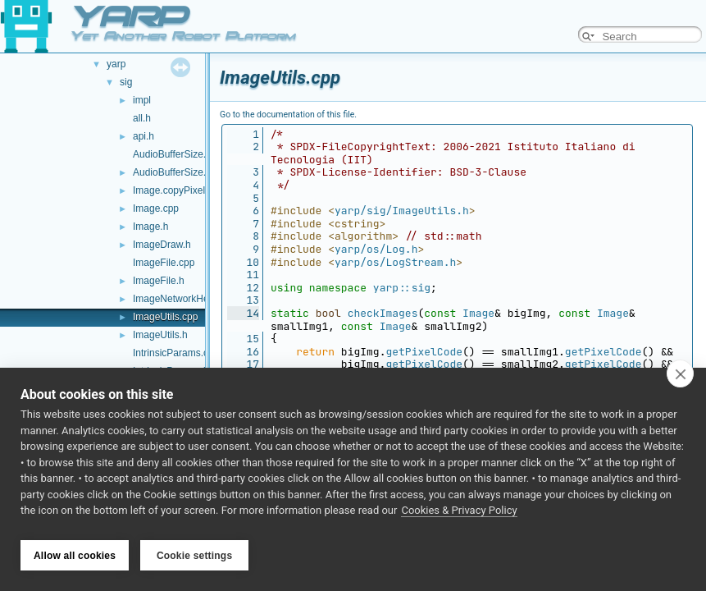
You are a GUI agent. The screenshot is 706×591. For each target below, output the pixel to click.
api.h (143, 136)
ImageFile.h (158, 280)
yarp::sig (401, 288)
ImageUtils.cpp (165, 317)
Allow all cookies (75, 555)
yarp (116, 64)
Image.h (150, 226)
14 (243, 313)
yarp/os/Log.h (376, 249)
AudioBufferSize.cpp (177, 154)
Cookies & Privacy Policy (459, 516)
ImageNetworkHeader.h (184, 299)
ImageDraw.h (162, 244)
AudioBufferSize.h (172, 172)
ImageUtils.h (160, 335)
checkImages (383, 313)
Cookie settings (194, 555)
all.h (142, 118)
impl (142, 100)
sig (126, 82)
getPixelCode (423, 352)
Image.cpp (156, 208)
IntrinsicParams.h (171, 371)
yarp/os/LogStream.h (395, 262)
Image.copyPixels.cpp (181, 190)
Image (478, 313)
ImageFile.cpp (163, 262)
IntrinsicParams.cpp (176, 353)
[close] (680, 379)
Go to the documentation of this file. (288, 114)
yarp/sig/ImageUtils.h (402, 211)
